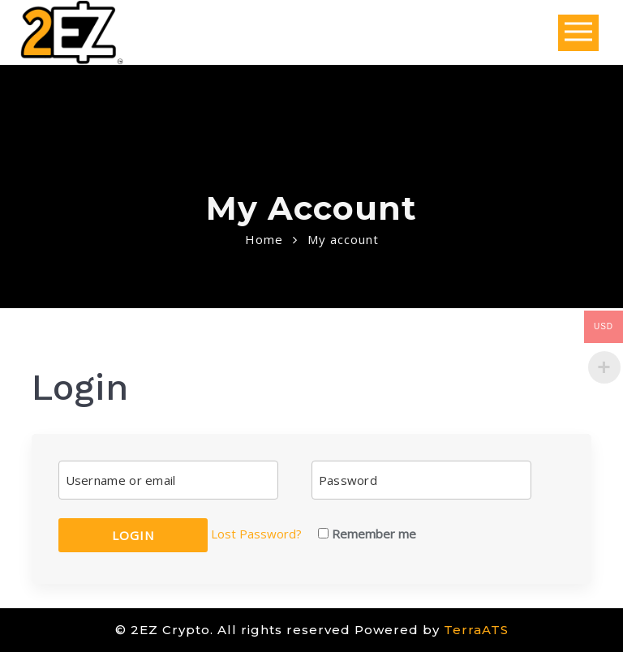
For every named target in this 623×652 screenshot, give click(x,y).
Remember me (367, 533)
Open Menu (578, 33)
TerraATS (476, 629)
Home (264, 239)
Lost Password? (256, 533)
